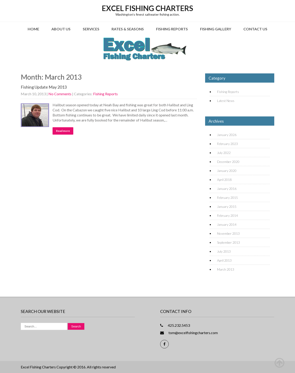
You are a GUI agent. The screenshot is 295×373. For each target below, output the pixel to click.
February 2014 (227, 215)
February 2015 (227, 198)
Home (33, 29)
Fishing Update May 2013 (44, 87)
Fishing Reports (172, 29)
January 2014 (226, 224)
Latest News (225, 101)
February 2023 (227, 144)
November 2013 (228, 233)
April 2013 (224, 260)
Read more (63, 131)
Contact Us (255, 29)
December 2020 (228, 162)
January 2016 (226, 189)
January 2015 (226, 206)
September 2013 (228, 242)
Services (91, 29)
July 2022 (224, 153)
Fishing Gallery (215, 29)
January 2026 (226, 135)
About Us (61, 29)
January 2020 (226, 171)
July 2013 (224, 251)
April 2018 (224, 180)
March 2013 (225, 269)
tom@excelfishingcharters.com (193, 332)
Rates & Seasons (128, 29)
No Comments (59, 94)
